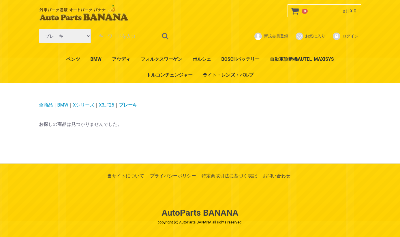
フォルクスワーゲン (161, 59)
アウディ (121, 59)
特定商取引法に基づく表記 (229, 176)
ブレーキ (128, 105)
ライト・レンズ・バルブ (228, 75)
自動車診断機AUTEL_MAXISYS (302, 59)
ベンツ (73, 59)
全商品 (46, 105)
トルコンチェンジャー (170, 75)
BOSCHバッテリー (240, 59)
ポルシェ (202, 59)
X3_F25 (106, 105)
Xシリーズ (83, 105)
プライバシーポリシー (173, 176)
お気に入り (310, 36)
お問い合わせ (276, 176)
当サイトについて (125, 176)
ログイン (345, 36)
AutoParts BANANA (200, 213)
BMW (95, 59)
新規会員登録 (271, 36)
